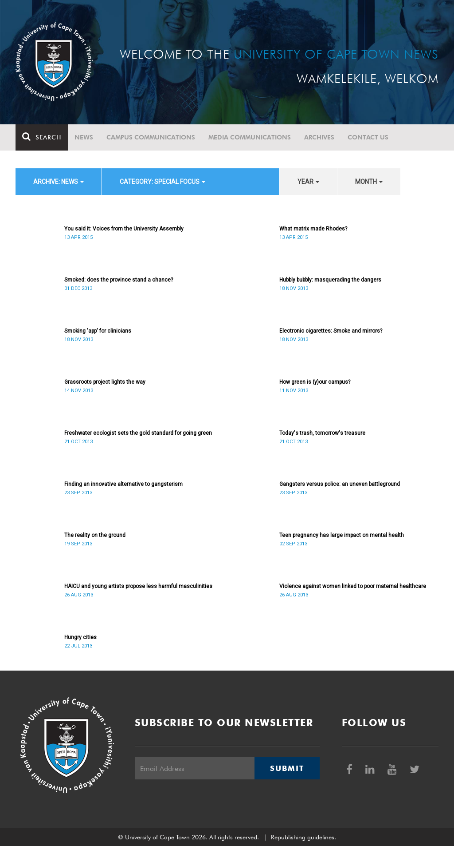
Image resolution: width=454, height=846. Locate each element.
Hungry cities (80, 637)
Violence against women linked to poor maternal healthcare (352, 586)
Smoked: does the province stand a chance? (118, 280)
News (83, 137)
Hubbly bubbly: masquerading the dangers (330, 280)
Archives (319, 137)
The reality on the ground (94, 535)
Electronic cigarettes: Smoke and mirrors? (330, 331)
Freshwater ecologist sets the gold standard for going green (138, 433)
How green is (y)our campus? (314, 382)
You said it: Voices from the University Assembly (124, 229)
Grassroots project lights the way (104, 382)
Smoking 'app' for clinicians (97, 331)
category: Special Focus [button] (162, 181)
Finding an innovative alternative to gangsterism (123, 484)
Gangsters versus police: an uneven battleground (339, 484)
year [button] (308, 181)
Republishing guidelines (302, 837)
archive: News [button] (58, 181)
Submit (287, 768)
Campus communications (150, 137)
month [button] (369, 181)
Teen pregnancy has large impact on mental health (341, 535)
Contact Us (368, 137)
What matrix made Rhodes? (313, 229)
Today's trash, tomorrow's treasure (322, 433)
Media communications (249, 137)
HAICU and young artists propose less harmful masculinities (138, 586)
